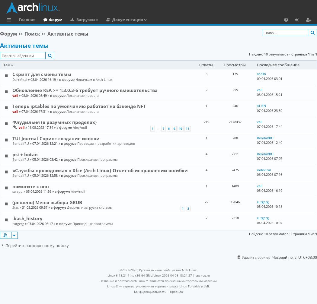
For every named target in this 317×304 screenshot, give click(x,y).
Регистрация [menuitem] (309, 20)
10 (180, 129)
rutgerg (263, 202)
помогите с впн (30, 186)
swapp (17, 191)
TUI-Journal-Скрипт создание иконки (56, 138)
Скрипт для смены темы (41, 74)
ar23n (261, 73)
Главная (27, 19)
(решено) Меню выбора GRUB (47, 202)
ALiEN (261, 105)
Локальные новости (82, 95)
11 (187, 129)
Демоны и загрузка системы (89, 207)
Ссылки (10, 20)
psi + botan (25, 154)
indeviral (264, 170)
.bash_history (27, 218)
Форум (55, 19)
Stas (15, 207)
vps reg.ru (203, 275)
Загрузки (85, 19)
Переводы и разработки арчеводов (106, 143)
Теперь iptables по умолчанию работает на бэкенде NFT (79, 106)
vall (15, 95)
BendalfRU (20, 143)
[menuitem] (286, 19)
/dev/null (80, 127)
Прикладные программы (97, 159)
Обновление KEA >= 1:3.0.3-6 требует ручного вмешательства (85, 90)
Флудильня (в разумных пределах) (54, 122)
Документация (127, 19)
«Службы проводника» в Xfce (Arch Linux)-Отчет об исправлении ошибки (100, 170)
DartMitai (19, 79)
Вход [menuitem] (299, 20)
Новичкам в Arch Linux (94, 79)
